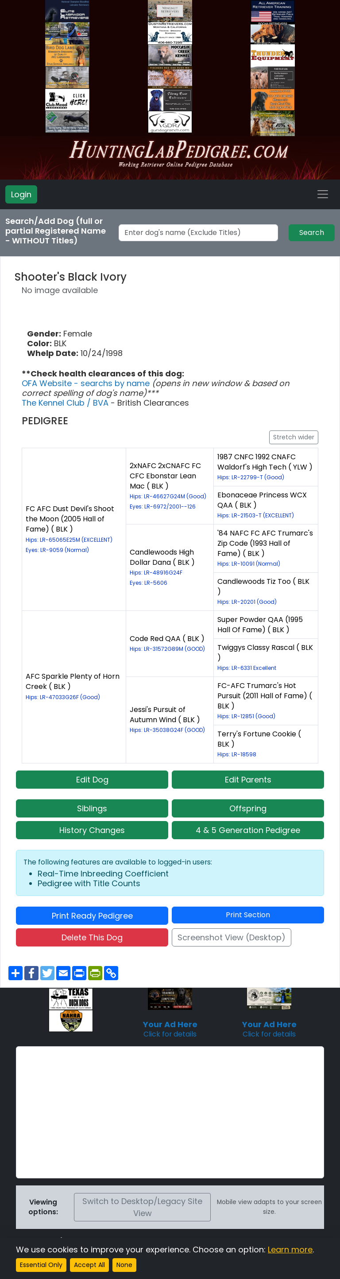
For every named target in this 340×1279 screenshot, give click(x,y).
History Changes (92, 830)
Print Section (248, 915)
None (124, 1264)
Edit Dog (92, 779)
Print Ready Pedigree (92, 915)
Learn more (290, 1249)
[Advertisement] (170, 1112)
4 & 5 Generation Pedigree (248, 830)
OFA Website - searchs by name (87, 383)
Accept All (89, 1264)
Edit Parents (248, 779)
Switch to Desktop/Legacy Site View (142, 1207)
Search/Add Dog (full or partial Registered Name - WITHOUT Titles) (55, 231)
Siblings (92, 808)
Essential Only (41, 1264)
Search (311, 232)
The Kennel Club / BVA (66, 402)
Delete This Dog (92, 937)
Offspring (248, 808)
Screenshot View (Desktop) (232, 937)
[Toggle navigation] (323, 194)
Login (21, 194)
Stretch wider (293, 437)
